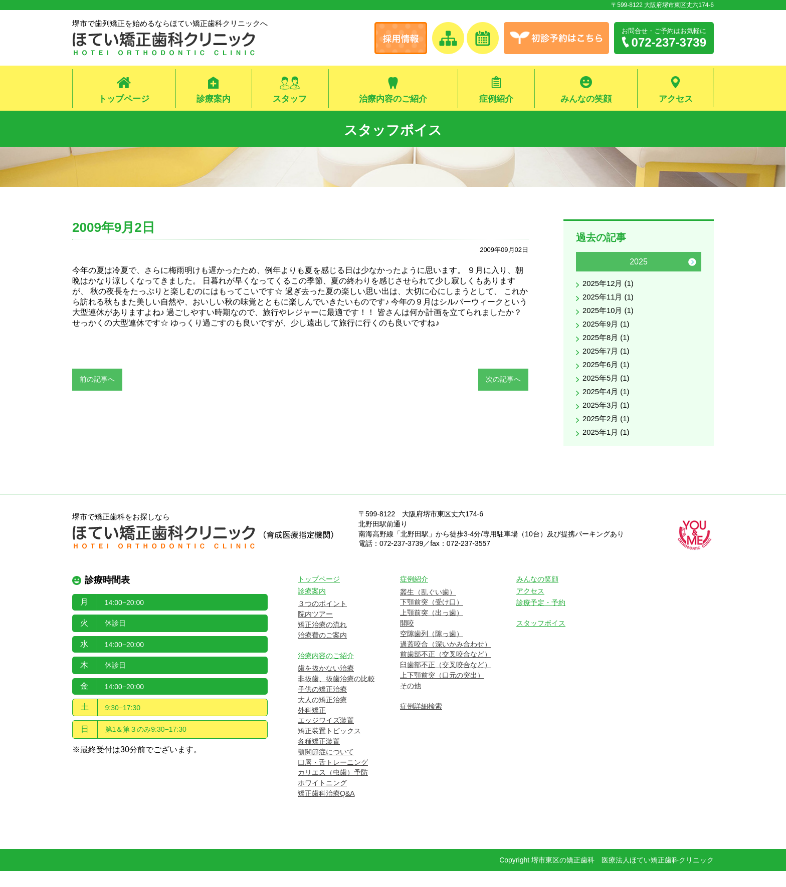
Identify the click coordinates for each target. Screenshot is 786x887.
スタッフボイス (393, 130)
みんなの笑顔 (586, 99)
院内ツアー (315, 630)
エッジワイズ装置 (326, 737)
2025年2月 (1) (607, 433)
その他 (410, 702)
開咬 (407, 639)
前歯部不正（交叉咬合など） (445, 671)
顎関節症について (326, 768)
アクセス (676, 99)
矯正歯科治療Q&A (326, 809)
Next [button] (692, 266)
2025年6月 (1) (607, 375)
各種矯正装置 (319, 757)
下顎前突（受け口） (431, 619)
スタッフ (290, 99)
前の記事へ (97, 383)
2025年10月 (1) (609, 317)
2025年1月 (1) (607, 448)
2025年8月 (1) (607, 346)
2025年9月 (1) (607, 332)
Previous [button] (585, 266)
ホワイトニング (322, 799)
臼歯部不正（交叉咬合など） (445, 681)
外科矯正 (312, 726)
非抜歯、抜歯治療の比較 (336, 695)
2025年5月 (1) (607, 390)
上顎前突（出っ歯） (431, 629)
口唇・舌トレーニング (333, 778)
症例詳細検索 (421, 722)
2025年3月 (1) (607, 419)
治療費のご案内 (322, 651)
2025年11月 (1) (609, 303)
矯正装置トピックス (329, 747)
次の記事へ (503, 383)
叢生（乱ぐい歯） (428, 608)
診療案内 (214, 99)
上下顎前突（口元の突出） (442, 691)
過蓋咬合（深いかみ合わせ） (445, 660)
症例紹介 (496, 99)
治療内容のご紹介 (393, 99)
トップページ (123, 99)
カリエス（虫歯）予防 (333, 789)
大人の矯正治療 (322, 716)
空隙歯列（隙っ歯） (431, 650)
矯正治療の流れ (322, 641)
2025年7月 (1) (607, 361)
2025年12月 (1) (609, 288)
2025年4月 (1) (607, 404)
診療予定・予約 (540, 619)
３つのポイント (322, 620)
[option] (638, 356)
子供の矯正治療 (322, 705)
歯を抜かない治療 (326, 685)
